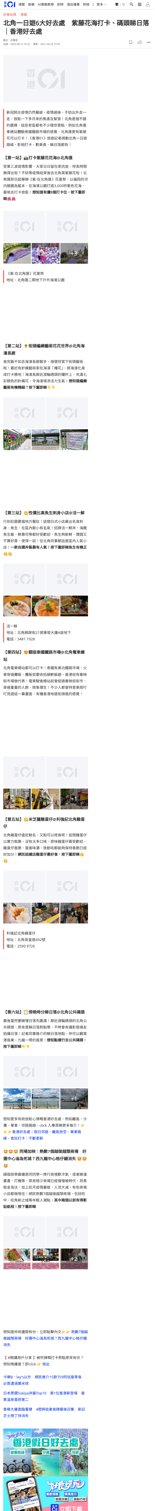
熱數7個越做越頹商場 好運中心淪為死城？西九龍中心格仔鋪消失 (45, 1338)
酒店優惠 (73, 4)
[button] (131, 42)
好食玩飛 (9, 14)
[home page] (9, 4)
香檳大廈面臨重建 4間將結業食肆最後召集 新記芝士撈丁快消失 (44, 1412)
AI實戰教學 (46, 4)
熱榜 (86, 4)
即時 (60, 4)
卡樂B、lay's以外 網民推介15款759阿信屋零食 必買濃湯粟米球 (44, 1380)
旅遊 (24, 14)
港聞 (21, 4)
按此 (46, 1363)
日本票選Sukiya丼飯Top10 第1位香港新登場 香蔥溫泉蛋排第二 (44, 1396)
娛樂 (31, 4)
